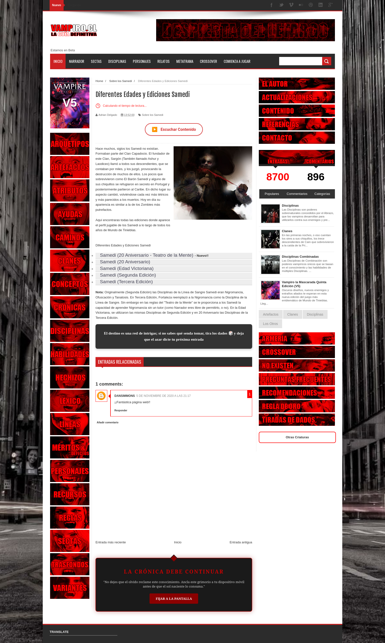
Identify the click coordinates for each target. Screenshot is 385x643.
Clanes (287, 231)
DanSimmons (124, 396)
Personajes (142, 61)
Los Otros (270, 324)
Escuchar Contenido (174, 129)
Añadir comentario (107, 422)
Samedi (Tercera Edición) (126, 281)
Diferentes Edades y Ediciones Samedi (123, 245)
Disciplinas (117, 61)
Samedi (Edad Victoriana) (126, 268)
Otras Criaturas (297, 437)
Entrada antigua (241, 542)
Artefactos (270, 314)
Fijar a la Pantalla (174, 598)
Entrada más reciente (111, 542)
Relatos (163, 61)
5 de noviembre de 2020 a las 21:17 (163, 396)
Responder (120, 410)
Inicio (58, 61)
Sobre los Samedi (152, 114)
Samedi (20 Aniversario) (125, 261)
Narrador (76, 61)
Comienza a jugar (237, 61)
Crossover (208, 61)
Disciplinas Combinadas (300, 256)
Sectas (96, 61)
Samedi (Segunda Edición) (128, 275)
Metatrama (184, 61)
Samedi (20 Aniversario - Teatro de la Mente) (146, 255)
